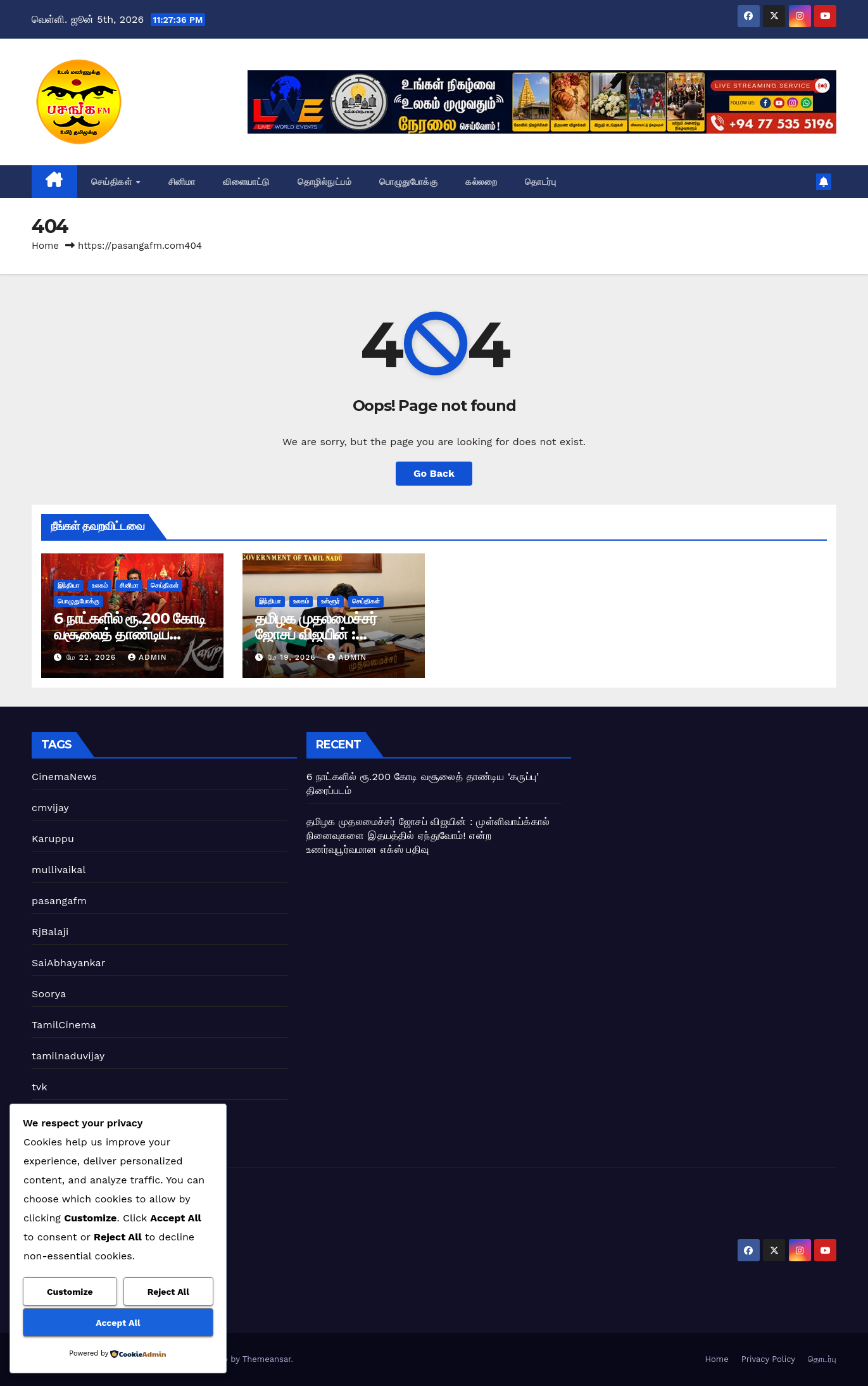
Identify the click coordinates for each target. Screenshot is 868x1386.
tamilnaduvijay (68, 1056)
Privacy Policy (768, 1359)
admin (147, 657)
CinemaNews (64, 777)
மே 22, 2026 (92, 657)
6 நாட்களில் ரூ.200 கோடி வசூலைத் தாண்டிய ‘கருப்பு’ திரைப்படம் (130, 634)
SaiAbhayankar (69, 963)
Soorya (49, 994)
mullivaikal (59, 870)
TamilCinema (64, 1025)
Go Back (434, 473)
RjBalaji (50, 932)
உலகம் (100, 585)
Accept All (118, 1323)
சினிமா (182, 181)
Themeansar (266, 1359)
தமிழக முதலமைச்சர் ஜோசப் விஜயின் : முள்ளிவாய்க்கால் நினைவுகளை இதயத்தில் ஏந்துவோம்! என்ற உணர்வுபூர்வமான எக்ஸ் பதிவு (428, 835)
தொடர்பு (540, 181)
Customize (70, 1292)
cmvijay (50, 808)
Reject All (168, 1292)
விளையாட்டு (246, 181)
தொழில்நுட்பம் (325, 181)
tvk (39, 1087)
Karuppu (53, 839)
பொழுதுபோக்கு (408, 181)
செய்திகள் (113, 181)
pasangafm (59, 901)
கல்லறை (481, 181)
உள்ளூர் (330, 601)
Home (45, 245)
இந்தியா (69, 585)
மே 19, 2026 (293, 657)
